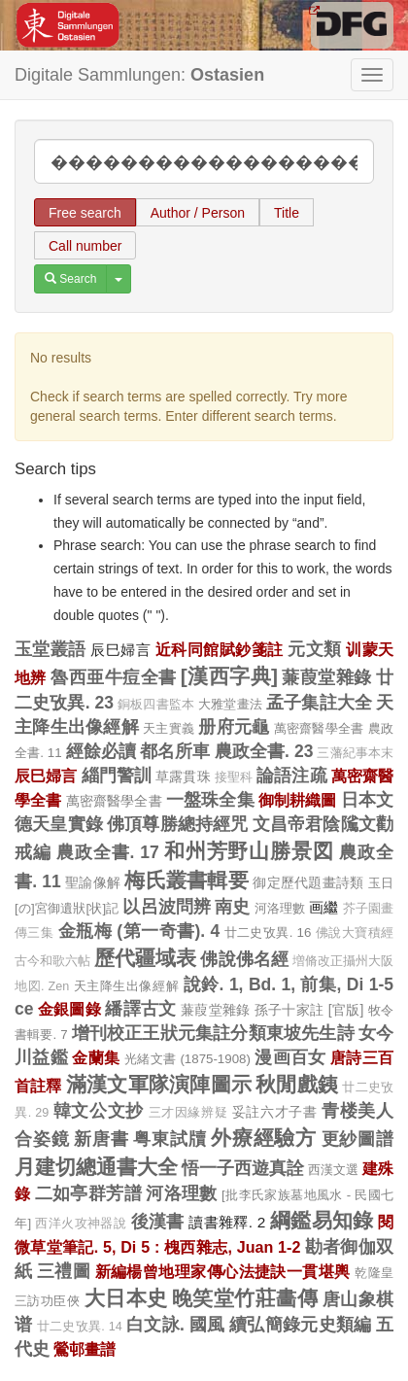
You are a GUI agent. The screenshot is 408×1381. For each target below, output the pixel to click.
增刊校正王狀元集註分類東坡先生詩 (213, 1033)
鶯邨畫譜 (84, 1349)
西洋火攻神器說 (80, 1223)
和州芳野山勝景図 (249, 851)
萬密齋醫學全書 (319, 728)
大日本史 (126, 1298)
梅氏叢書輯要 (186, 880)
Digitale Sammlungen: (139, 75)
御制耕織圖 (297, 800)
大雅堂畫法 (230, 704)
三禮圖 (63, 1271)
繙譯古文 (140, 1008)
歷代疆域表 (145, 958)
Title (286, 213)
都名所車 (175, 751)
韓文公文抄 (98, 1111)
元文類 (315, 649)
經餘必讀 (101, 751)
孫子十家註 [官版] (309, 1010)
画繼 (323, 907)
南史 (232, 906)
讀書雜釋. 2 (226, 1222)
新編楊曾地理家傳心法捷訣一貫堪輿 (223, 1271)
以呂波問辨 (166, 906)
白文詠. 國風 (175, 1324)
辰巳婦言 (120, 649)
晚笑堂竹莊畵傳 (245, 1298)
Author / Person (198, 213)
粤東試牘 (169, 1139)
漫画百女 (290, 1057)
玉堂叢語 (50, 649)
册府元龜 (233, 727)
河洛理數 (280, 908)
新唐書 (101, 1139)
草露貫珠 (183, 776)
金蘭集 (95, 1057)
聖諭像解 (92, 882)
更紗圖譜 (357, 1139)
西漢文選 (333, 1169)
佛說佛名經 (244, 959)
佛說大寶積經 (354, 933)
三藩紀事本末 (355, 753)
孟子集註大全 (319, 702)
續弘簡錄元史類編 (300, 1324)
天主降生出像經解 (126, 986)
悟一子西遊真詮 (243, 1168)
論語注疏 (291, 775)
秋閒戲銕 (296, 1084)
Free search (85, 213)
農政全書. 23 (264, 751)
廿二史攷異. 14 (79, 1326)
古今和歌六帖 (52, 961)
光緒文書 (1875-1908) (187, 1059)
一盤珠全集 (210, 800)
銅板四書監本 (156, 704)
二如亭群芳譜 (88, 1193)
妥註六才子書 (275, 1112)
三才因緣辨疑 (188, 1113)
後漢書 (158, 1221)
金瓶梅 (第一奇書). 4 (139, 931)
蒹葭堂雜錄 (326, 677)
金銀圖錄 (69, 1009)
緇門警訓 (117, 775)
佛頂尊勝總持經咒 (178, 824)
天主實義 (168, 728)
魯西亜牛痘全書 (113, 677)
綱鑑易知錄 (322, 1220)
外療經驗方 (264, 1137)
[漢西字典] (229, 676)
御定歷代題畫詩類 (308, 882)
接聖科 (234, 777)
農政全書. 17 (107, 852)
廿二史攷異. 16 (268, 932)
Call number (85, 246)
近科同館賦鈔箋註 (219, 649)
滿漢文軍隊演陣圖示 (159, 1084)
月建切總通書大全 (96, 1167)
